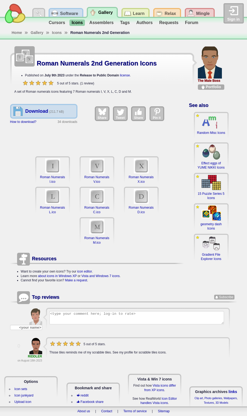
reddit (82, 395)
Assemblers (101, 22)
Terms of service (135, 411)
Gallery (37, 32)
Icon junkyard (23, 395)
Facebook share (90, 402)
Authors (144, 22)
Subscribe (226, 297)
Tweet (120, 113)
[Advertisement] (97, 139)
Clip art (198, 398)
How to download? (23, 122)
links (233, 392)
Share (101, 113)
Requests (168, 22)
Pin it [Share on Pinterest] (157, 113)
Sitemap (164, 411)
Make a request (76, 280)
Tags (125, 22)
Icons (77, 22)
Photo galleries (213, 398)
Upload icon (22, 402)
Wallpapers (230, 398)
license (125, 75)
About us (83, 411)
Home (17, 32)
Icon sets (20, 389)
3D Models (221, 402)
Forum (191, 22)
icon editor (84, 271)
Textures (209, 402)
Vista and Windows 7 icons (100, 276)
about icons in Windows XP (57, 276)
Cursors (57, 22)
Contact (106, 411)
